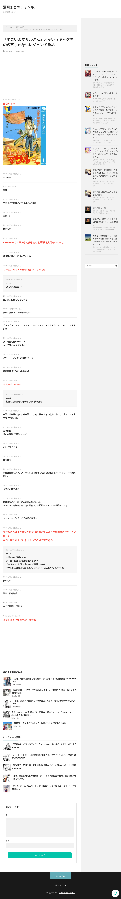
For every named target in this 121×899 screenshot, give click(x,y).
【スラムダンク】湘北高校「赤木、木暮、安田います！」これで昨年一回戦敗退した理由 (104, 85)
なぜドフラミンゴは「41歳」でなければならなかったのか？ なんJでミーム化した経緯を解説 (104, 162)
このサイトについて (60, 885)
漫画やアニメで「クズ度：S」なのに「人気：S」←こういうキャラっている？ (104, 184)
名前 (7, 841)
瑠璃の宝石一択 (99, 208)
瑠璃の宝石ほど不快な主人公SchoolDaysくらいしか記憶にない (105, 222)
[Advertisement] (40, 71)
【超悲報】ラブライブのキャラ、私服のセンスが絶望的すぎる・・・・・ (44, 723)
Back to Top (60, 876)
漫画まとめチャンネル (20, 7)
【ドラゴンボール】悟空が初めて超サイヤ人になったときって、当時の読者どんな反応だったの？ (104, 121)
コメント (9, 815)
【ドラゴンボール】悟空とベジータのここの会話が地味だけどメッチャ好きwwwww (104, 249)
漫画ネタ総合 (20, 51)
